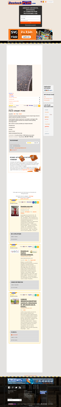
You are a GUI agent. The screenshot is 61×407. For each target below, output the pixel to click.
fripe (51, 114)
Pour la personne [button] (34, 41)
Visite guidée (47, 100)
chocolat (47, 112)
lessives (46, 121)
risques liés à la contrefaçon (28, 169)
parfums (46, 128)
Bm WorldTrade (16, 234)
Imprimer (11, 103)
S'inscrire (26, 394)
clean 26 (14, 332)
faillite (46, 114)
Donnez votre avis (13, 97)
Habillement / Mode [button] (13, 41)
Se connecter (27, 393)
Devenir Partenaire (28, 391)
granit (22, 198)
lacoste (46, 119)
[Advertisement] (24, 56)
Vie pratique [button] (27, 41)
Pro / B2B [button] (41, 41)
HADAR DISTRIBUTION (17, 282)
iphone (47, 117)
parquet (46, 131)
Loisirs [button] (45, 41)
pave (27, 198)
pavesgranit (14, 140)
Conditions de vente (28, 396)
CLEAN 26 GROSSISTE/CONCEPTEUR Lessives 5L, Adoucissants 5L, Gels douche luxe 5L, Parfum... (29, 302)
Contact (25, 390)
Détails (17, 105)
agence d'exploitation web (29, 404)
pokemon (47, 133)
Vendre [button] (49, 41)
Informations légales (28, 395)
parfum (47, 126)
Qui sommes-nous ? (48, 98)
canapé (46, 109)
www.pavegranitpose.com (20, 147)
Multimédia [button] (21, 41)
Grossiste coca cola (27, 206)
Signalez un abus (12, 106)
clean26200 (15, 334)
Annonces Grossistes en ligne (30, 375)
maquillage (47, 124)
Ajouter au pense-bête (14, 101)
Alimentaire (29, 202)
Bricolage (31, 105)
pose (25, 198)
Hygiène (30, 246)
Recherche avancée (30, 25)
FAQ (28, 168)
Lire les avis (11, 99)
